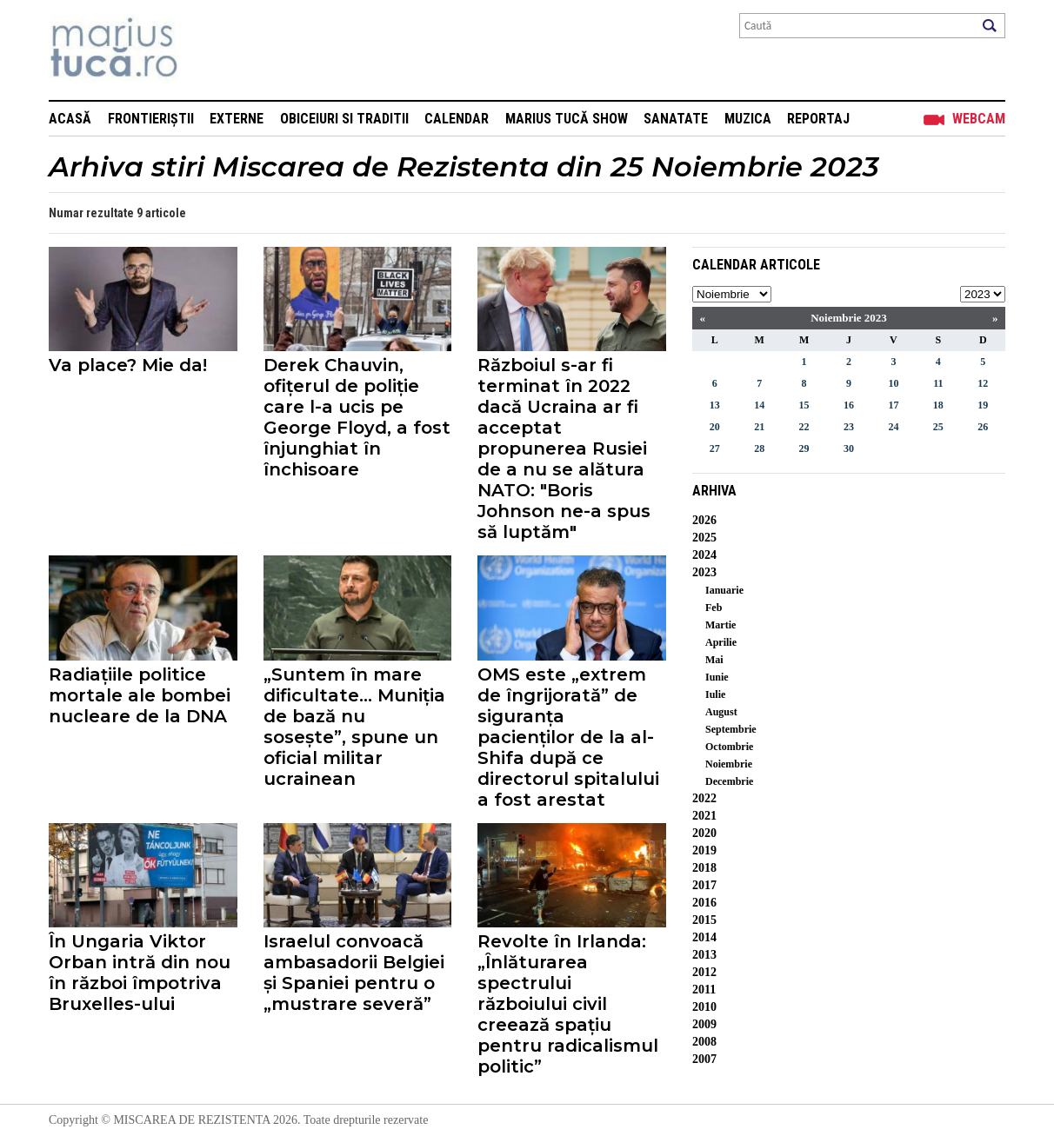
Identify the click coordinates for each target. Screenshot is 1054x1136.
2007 (704, 1059)
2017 (704, 885)
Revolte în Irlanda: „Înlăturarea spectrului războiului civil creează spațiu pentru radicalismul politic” (567, 1004)
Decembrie (729, 781)
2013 (704, 954)
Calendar (456, 118)
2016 (704, 902)
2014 (704, 937)
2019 (704, 850)
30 (849, 448)
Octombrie (729, 747)
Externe (237, 118)
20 (715, 427)
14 (759, 405)
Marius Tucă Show (566, 118)
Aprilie (721, 642)
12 (982, 383)
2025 (704, 537)
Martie (720, 625)
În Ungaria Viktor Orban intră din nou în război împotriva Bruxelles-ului (139, 972)
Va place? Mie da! (128, 365)
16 (849, 405)
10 (893, 383)
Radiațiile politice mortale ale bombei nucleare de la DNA (139, 695)
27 (715, 448)
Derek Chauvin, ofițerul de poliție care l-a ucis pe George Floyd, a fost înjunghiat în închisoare (357, 417)
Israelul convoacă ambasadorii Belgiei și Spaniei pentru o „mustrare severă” (354, 972)
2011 (704, 989)
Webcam (978, 118)
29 (804, 448)
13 (715, 405)
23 (849, 427)
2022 (704, 798)
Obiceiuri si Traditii (344, 118)
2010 (704, 1006)
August (721, 712)
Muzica (747, 118)
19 (982, 405)
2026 (704, 520)
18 (938, 405)
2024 (704, 554)
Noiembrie (728, 764)
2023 (704, 572)
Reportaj (818, 118)
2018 (704, 867)
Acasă (70, 118)
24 (893, 427)
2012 (704, 972)
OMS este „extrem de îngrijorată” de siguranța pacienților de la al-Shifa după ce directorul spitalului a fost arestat (568, 737)
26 (982, 427)
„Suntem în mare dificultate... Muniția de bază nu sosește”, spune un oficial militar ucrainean (354, 726)
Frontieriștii (151, 118)
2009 (704, 1024)
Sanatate (676, 118)
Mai (714, 660)
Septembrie (731, 729)
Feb (713, 607)
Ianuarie (724, 590)
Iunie (717, 677)
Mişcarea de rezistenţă (207, 50)
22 (804, 427)
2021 (704, 815)
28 (759, 448)
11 (938, 383)
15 (804, 405)
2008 (704, 1041)
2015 (704, 920)
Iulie (715, 694)
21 (759, 427)
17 (893, 405)
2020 (704, 833)
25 (938, 427)
